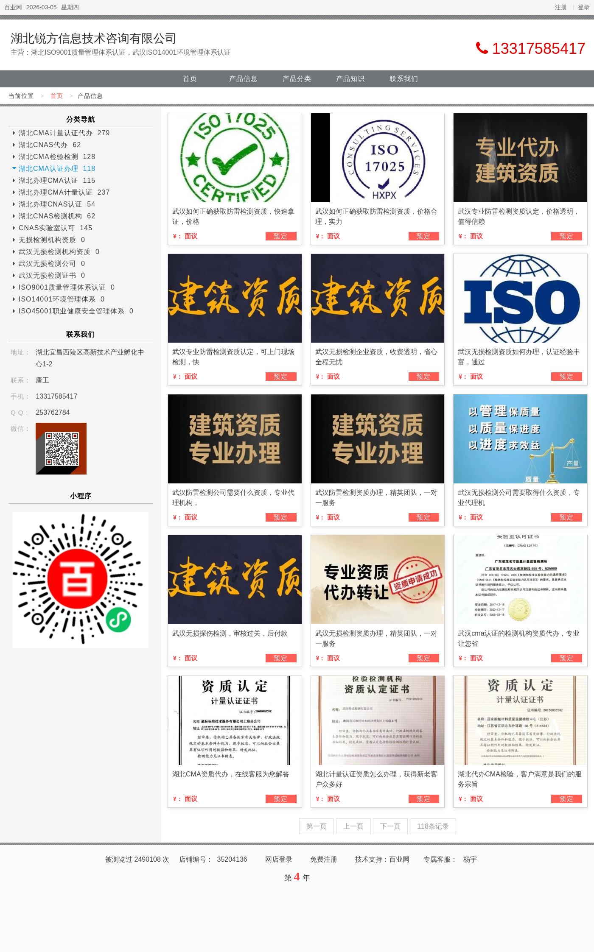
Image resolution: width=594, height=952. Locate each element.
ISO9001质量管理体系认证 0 (67, 287)
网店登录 (278, 859)
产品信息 (243, 78)
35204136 (232, 859)
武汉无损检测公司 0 (52, 263)
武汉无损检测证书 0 (52, 275)
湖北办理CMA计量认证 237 (64, 192)
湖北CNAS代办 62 (50, 144)
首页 (190, 78)
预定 (281, 236)
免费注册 (323, 859)
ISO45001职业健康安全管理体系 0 (76, 311)
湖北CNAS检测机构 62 (57, 216)
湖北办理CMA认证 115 (57, 180)
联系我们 (403, 78)
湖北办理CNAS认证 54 (57, 204)
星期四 (70, 7)
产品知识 (350, 78)
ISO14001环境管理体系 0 (62, 299)
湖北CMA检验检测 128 (57, 156)
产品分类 (297, 78)
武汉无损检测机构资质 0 (59, 251)
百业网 (13, 7)
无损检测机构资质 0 (52, 239)
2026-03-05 (41, 7)
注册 (561, 7)
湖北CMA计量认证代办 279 (64, 133)
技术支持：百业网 (382, 859)
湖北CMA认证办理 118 (57, 168)
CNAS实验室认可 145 (55, 228)
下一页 (390, 826)
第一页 (316, 826)
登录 (584, 7)
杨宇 (470, 859)
